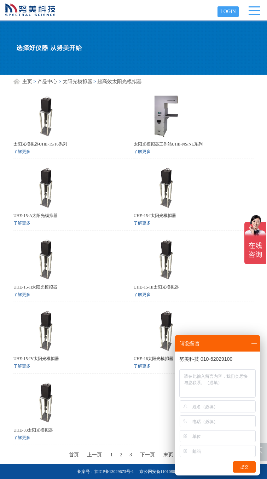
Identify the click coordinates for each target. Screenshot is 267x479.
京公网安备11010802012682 (164, 471)
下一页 (147, 454)
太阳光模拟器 (77, 81)
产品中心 (47, 81)
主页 (27, 81)
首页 (74, 454)
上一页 (94, 454)
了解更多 (21, 151)
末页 (168, 454)
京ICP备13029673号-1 (114, 471)
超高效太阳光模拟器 (119, 81)
